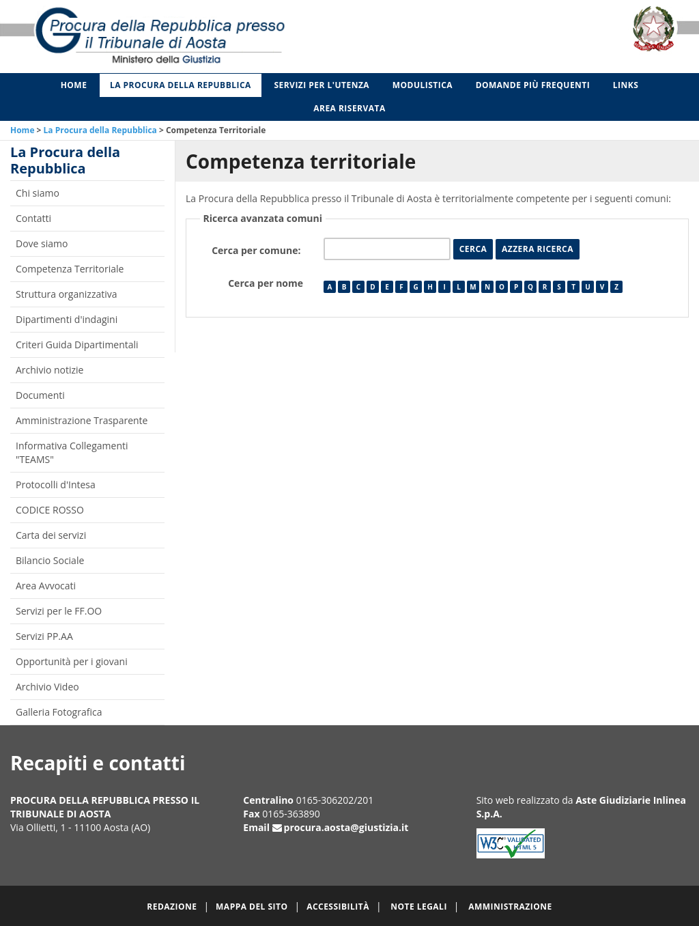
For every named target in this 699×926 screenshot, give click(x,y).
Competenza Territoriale (70, 268)
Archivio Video (47, 686)
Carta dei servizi (51, 535)
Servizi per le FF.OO (59, 610)
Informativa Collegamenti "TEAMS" (72, 452)
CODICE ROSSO (50, 509)
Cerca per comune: (257, 250)
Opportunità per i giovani (72, 661)
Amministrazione (510, 906)
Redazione (172, 906)
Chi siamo (37, 192)
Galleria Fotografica (59, 711)
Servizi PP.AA (44, 636)
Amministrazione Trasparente (81, 420)
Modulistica (423, 85)
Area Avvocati (46, 585)
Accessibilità (337, 906)
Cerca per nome (265, 283)
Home (74, 85)
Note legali (418, 906)
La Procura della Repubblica (180, 85)
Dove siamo (42, 243)
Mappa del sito (251, 906)
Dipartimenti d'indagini (66, 319)
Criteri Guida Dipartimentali (77, 344)
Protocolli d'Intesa (56, 484)
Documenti (40, 395)
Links (626, 85)
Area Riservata (349, 108)
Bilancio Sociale (50, 560)
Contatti (33, 218)
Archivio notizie (49, 369)
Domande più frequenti (533, 85)
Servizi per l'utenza (321, 85)
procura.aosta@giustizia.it (346, 827)
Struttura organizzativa (66, 293)
